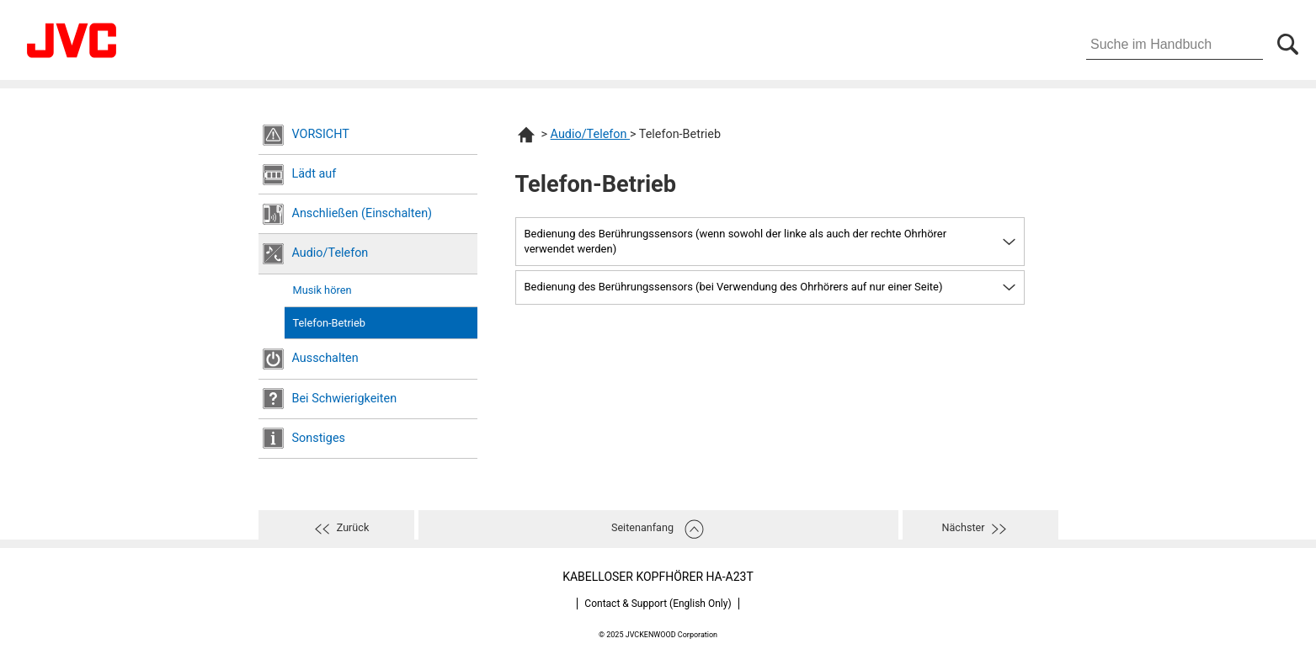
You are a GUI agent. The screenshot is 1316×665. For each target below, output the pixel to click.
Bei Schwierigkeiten (344, 398)
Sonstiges (318, 438)
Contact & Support (657, 603)
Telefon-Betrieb (329, 323)
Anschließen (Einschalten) (362, 213)
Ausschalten (325, 358)
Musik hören (322, 290)
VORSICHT (320, 134)
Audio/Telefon (330, 253)
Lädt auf (314, 174)
